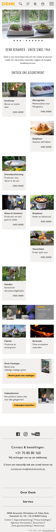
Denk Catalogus (12, 363)
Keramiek (37, 341)
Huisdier (8, 284)
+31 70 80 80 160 (28, 452)
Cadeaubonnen (11, 393)
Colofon (7, 519)
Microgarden (38, 100)
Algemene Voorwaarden (21, 522)
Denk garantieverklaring (21, 525)
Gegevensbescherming (23, 519)
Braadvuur (37, 213)
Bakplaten (37, 139)
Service (28, 501)
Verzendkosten (48, 530)
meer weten (18, 111)
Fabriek (8, 341)
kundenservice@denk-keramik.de (28, 469)
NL (35, 4)
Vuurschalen (38, 249)
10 (42, 40)
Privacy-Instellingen (42, 519)
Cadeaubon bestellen (24, 405)
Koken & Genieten (13, 213)
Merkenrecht (39, 525)
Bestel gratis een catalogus (21, 375)
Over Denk (28, 492)
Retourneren (38, 522)
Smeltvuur (9, 100)
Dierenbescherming (13, 174)
